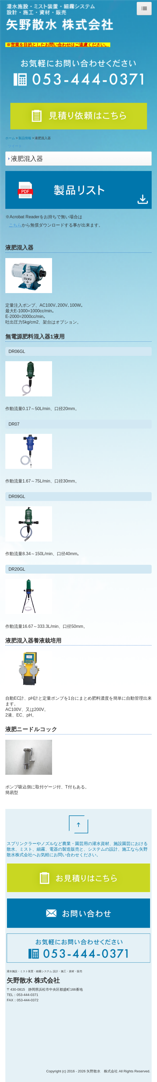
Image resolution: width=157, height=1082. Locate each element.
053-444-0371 (27, 995)
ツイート (15, 146)
